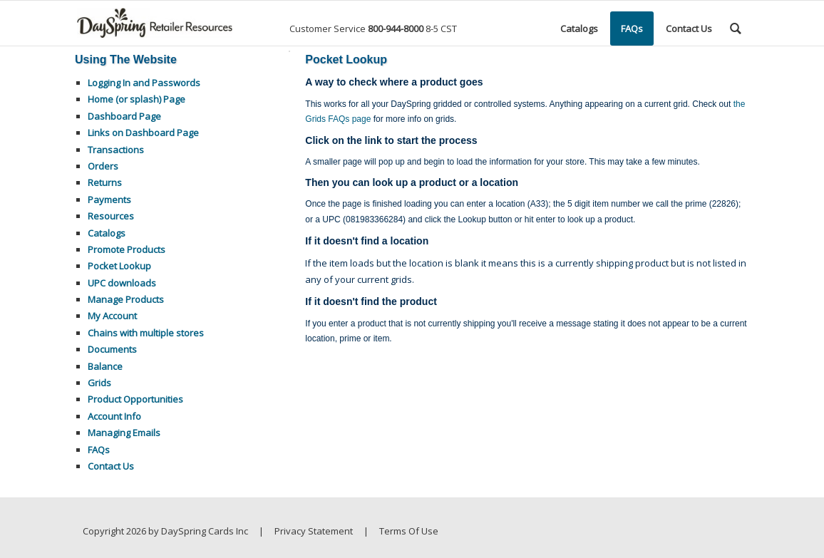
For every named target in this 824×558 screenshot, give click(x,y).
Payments (109, 199)
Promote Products (126, 249)
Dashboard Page (124, 116)
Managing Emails (124, 432)
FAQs (99, 449)
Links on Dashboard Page (143, 132)
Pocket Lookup (119, 265)
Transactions (116, 149)
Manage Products (126, 299)
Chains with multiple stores (146, 332)
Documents (112, 349)
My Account (112, 315)
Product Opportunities (135, 399)
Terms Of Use (408, 531)
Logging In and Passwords (144, 82)
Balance (105, 366)
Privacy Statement (313, 531)
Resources (111, 216)
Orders (103, 166)
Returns (105, 182)
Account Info (114, 416)
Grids (99, 382)
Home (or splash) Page (136, 99)
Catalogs (106, 233)
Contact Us (111, 466)
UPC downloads (122, 283)
